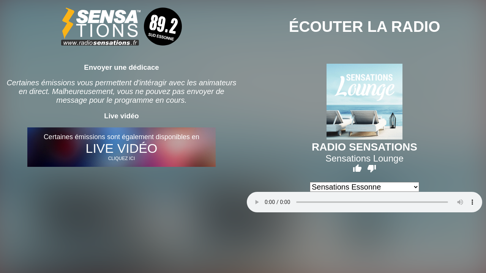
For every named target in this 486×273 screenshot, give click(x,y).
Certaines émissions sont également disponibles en (121, 147)
